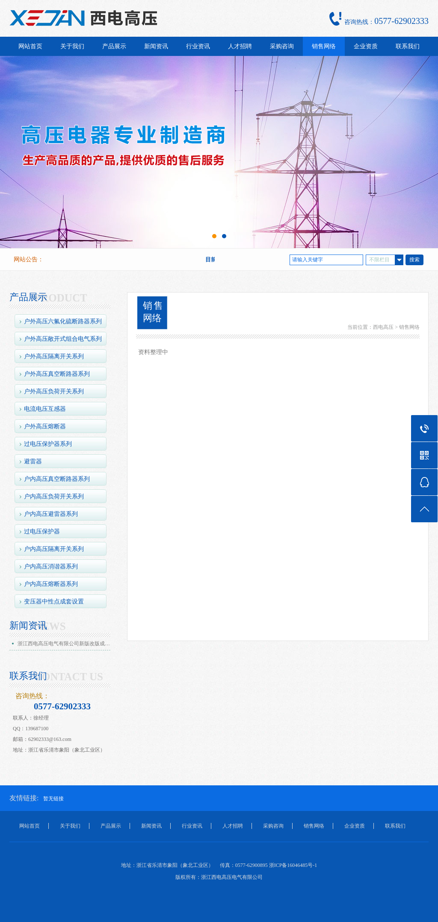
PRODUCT (60, 298)
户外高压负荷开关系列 (54, 391)
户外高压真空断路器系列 (57, 374)
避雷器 (33, 461)
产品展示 (114, 46)
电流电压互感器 (45, 409)
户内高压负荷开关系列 (54, 496)
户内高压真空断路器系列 (57, 479)
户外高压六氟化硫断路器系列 (63, 321)
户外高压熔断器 (45, 426)
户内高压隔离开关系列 (54, 549)
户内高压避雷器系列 (51, 514)
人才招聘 (240, 46)
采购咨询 (282, 46)
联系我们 (408, 46)
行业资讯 (198, 46)
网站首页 (30, 46)
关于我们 (72, 46)
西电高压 (383, 327)
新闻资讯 (156, 46)
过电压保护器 (42, 531)
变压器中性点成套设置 (54, 601)
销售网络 (324, 46)
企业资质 (366, 46)
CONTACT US (68, 677)
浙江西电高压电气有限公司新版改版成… (64, 644)
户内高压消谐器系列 (51, 566)
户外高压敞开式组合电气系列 (63, 339)
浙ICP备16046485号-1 (293, 865)
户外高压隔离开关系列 (54, 356)
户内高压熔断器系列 (51, 584)
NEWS (50, 626)
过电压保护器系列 (48, 444)
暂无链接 (53, 799)
